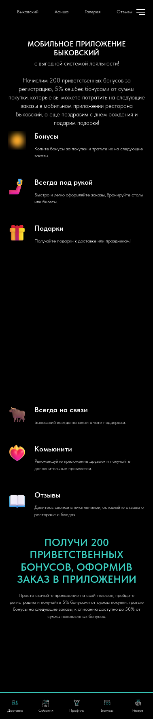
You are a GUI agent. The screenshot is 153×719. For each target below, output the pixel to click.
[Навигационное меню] (140, 12)
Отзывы (124, 12)
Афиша (61, 12)
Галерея (92, 12)
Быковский (27, 12)
